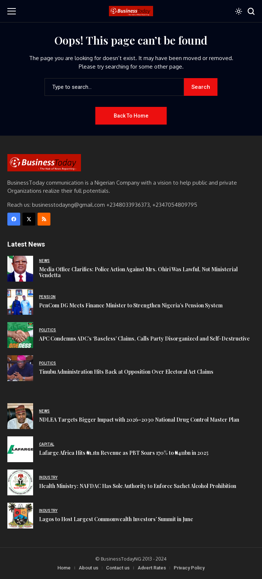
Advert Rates (152, 568)
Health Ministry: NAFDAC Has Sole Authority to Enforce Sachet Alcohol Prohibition (137, 485)
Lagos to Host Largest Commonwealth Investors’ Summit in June (116, 519)
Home (64, 568)
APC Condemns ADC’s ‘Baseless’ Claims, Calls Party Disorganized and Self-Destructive (144, 338)
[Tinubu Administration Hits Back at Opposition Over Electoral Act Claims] (20, 368)
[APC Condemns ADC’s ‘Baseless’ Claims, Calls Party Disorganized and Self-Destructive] (20, 335)
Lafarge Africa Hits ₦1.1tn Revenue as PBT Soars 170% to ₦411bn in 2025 (123, 452)
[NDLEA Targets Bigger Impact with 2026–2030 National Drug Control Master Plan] (20, 416)
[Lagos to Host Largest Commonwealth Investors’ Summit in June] (20, 516)
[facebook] (13, 219)
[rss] (44, 219)
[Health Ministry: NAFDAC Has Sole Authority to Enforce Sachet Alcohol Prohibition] (20, 482)
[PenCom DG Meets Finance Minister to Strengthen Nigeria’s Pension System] (20, 302)
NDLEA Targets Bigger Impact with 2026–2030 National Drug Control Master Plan (139, 419)
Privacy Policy (189, 568)
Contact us (118, 568)
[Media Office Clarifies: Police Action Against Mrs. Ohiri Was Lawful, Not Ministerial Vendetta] (20, 269)
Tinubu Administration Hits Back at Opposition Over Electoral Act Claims (126, 371)
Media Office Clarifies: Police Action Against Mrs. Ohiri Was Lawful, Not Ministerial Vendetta (138, 272)
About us (88, 568)
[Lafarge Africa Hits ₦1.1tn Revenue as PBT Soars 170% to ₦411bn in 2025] (20, 449)
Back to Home (131, 116)
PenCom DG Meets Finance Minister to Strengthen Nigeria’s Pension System (131, 305)
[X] (28, 219)
